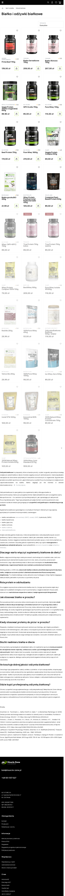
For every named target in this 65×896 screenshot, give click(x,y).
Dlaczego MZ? (6, 882)
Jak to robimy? (6, 894)
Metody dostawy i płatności (11, 838)
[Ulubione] (17, 30)
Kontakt (4, 821)
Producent (5, 824)
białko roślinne (7, 527)
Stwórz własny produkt (9, 867)
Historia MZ (5, 879)
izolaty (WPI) (34, 517)
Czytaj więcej (20, 485)
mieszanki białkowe (8, 530)
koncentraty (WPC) (22, 517)
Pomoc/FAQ (5, 841)
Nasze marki (5, 885)
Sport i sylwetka (10, 8)
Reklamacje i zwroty (8, 827)
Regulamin (5, 844)
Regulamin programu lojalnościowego (14, 847)
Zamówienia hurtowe (8, 865)
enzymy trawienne (42, 545)
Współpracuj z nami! (8, 862)
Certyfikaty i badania (8, 891)
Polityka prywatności (8, 850)
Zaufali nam (5, 888)
